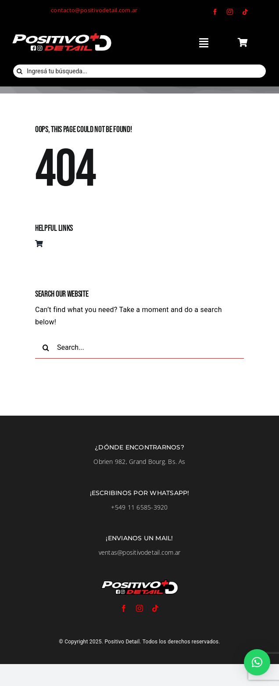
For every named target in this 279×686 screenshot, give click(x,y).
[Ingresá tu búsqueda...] (139, 71)
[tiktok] (245, 12)
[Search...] (139, 348)
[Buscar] (19, 71)
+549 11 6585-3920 (139, 507)
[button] (257, 662)
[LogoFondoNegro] (61, 34)
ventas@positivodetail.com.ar (140, 552)
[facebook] (215, 12)
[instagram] (230, 12)
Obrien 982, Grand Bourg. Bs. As (139, 461)
